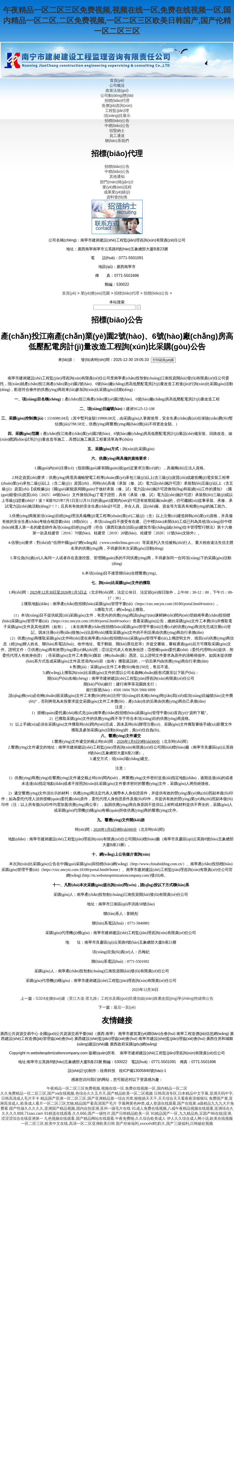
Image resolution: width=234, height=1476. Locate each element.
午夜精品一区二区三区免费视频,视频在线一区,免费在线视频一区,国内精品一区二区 (117, 1088)
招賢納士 (117, 131)
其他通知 (117, 177)
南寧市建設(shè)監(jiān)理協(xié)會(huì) (171, 1039)
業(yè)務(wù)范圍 (95, 293)
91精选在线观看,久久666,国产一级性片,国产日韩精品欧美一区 (97, 1113)
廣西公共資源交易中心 (19, 1034)
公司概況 (117, 85)
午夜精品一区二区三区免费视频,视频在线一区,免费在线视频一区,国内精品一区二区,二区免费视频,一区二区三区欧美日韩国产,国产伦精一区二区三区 (117, 20)
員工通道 (117, 136)
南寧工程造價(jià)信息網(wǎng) (202, 1034)
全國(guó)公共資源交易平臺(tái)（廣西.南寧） (78, 1034)
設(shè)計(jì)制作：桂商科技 (91, 1071)
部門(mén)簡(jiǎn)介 (117, 182)
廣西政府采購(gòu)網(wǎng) (133, 1044)
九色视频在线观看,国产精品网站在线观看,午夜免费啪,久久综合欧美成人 (105, 1118)
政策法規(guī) (117, 90)
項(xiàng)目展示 (117, 116)
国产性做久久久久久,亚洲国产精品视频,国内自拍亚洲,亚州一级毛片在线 (70, 1108)
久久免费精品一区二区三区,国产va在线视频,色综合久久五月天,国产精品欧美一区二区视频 (76, 1093)
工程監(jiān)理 (117, 111)
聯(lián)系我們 (117, 141)
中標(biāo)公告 (117, 126)
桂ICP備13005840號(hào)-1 (142, 1071)
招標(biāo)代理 (117, 100)
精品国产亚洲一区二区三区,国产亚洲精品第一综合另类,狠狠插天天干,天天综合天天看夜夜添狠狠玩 (124, 1098)
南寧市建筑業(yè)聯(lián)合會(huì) (147, 1034)
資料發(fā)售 (117, 197)
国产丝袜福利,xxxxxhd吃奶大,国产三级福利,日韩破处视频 (164, 1123)
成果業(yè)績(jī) (117, 192)
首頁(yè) (117, 80)
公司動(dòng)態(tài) (117, 95)
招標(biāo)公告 (117, 121)
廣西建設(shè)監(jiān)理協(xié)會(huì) (105, 1039)
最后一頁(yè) (125, 1007)
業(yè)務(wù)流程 (117, 187)
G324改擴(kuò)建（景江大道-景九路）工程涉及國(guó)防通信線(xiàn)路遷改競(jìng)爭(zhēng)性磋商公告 (125, 998)
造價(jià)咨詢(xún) (117, 106)
